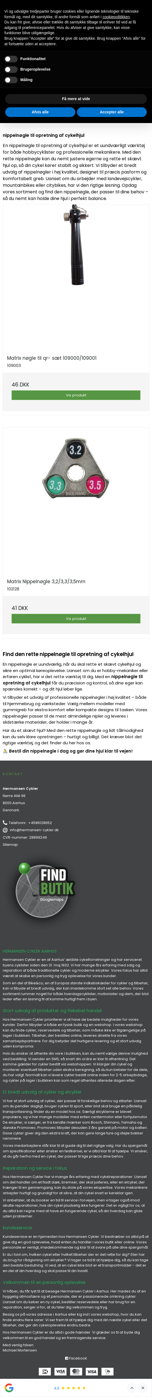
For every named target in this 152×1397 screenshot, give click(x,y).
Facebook (76, 1358)
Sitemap (10, 844)
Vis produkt (76, 395)
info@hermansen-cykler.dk (34, 830)
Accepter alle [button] (112, 112)
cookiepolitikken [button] (116, 17)
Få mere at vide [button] (76, 99)
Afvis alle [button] (40, 112)
